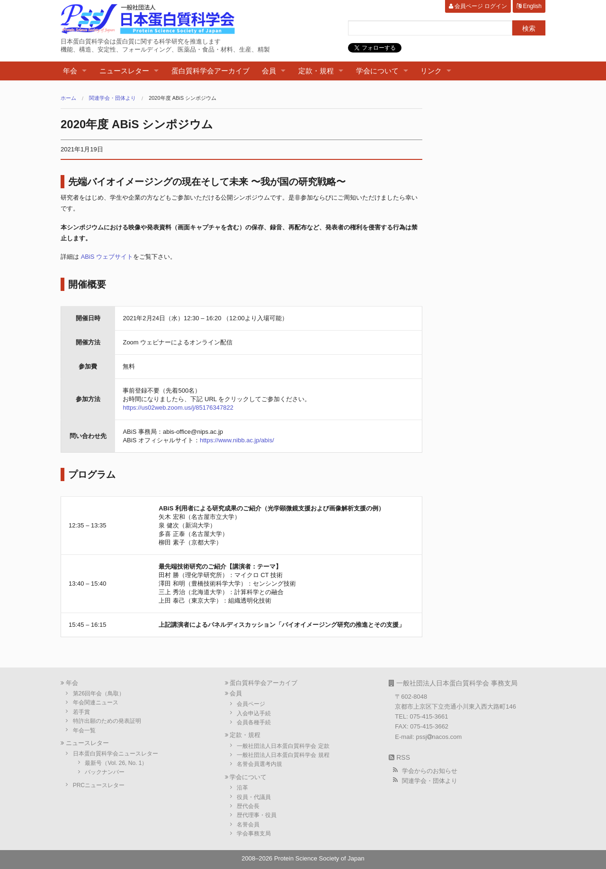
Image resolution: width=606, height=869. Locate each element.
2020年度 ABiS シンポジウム (182, 98)
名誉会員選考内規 (259, 764)
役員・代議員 (254, 797)
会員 (269, 71)
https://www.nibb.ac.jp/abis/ (237, 440)
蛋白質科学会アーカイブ (210, 71)
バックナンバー (105, 772)
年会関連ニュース (95, 702)
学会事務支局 (254, 833)
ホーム (68, 98)
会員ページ (251, 704)
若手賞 (81, 712)
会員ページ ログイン (478, 6)
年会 (70, 71)
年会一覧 (84, 730)
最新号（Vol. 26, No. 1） (116, 763)
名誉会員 (248, 824)
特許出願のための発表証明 (107, 721)
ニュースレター (124, 71)
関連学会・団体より (112, 98)
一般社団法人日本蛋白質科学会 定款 (283, 746)
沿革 (242, 787)
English (529, 6)
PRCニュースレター (99, 785)
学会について (377, 71)
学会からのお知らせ (429, 770)
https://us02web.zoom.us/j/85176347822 (178, 407)
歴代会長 (248, 806)
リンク (431, 71)
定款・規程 (316, 71)
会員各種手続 (254, 722)
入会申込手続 (254, 713)
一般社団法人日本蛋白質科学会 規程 (283, 755)
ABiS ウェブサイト (107, 256)
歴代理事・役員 (256, 815)
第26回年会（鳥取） (99, 693)
